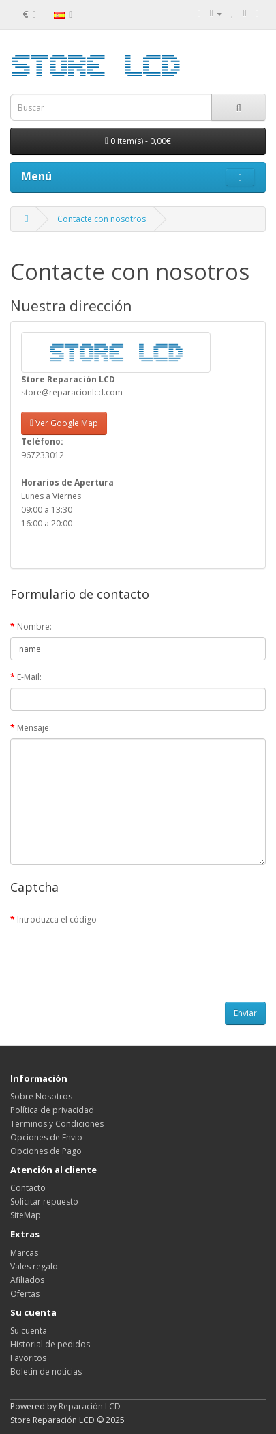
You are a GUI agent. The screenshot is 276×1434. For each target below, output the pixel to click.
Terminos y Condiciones (57, 1123)
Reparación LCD (90, 1406)
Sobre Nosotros (41, 1096)
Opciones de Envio (46, 1137)
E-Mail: (29, 677)
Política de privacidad (52, 1110)
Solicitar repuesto (44, 1201)
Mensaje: (34, 727)
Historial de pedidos (50, 1344)
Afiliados (27, 1280)
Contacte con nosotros (101, 219)
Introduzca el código (57, 919)
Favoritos (28, 1358)
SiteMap (25, 1215)
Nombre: (34, 626)
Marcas (24, 1253)
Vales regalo (34, 1266)
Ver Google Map (64, 423)
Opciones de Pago (46, 1151)
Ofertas (25, 1293)
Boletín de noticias (46, 1371)
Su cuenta (28, 1330)
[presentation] (113, 956)
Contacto (28, 1188)
